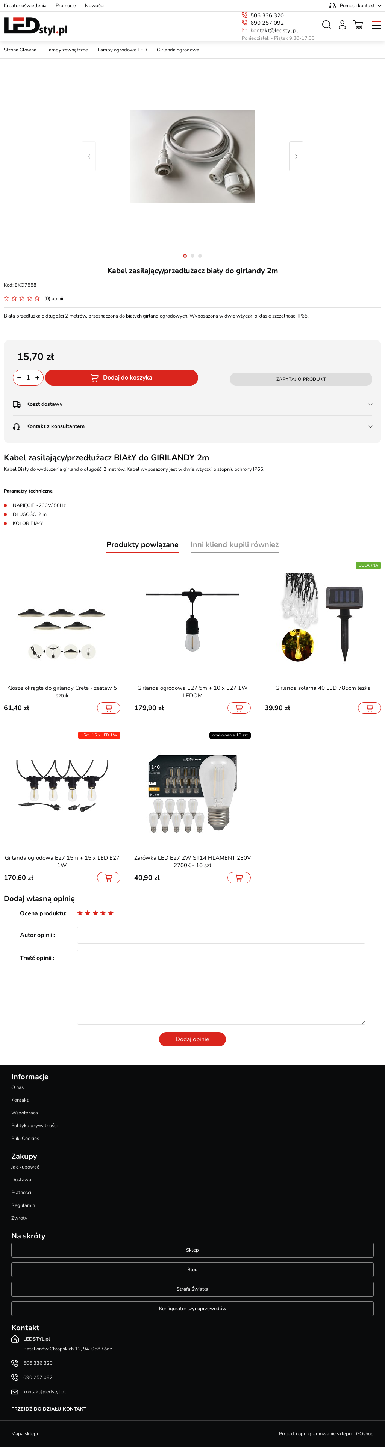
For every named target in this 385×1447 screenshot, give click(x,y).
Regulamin (23, 1205)
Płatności (21, 1192)
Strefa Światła (192, 1289)
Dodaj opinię (192, 1039)
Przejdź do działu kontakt (48, 1409)
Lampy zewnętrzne (67, 50)
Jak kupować (25, 1167)
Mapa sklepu (25, 1433)
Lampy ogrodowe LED (122, 50)
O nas (17, 1087)
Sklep (192, 1250)
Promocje (66, 5)
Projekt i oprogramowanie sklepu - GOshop (326, 1433)
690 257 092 (267, 23)
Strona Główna (20, 50)
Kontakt (20, 1100)
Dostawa (21, 1179)
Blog (192, 1269)
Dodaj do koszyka (127, 377)
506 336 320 (267, 15)
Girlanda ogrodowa (178, 50)
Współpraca (24, 1113)
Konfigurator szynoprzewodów (192, 1308)
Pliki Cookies (25, 1138)
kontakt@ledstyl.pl (274, 30)
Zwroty (19, 1218)
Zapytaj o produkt (301, 379)
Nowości (94, 5)
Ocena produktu (42, 913)
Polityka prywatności (34, 1125)
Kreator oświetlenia (25, 5)
